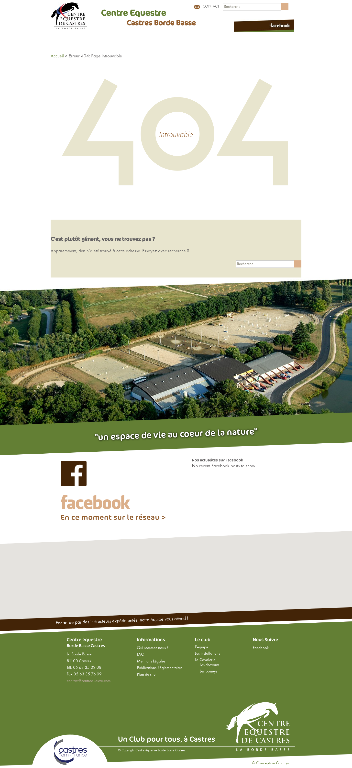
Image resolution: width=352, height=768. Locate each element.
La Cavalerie (205, 660)
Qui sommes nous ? (152, 648)
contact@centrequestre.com (89, 681)
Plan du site (146, 675)
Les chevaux (209, 665)
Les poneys (208, 671)
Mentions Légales (151, 661)
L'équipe (201, 647)
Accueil (57, 56)
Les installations (207, 654)
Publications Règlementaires (159, 668)
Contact (211, 7)
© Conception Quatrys (270, 763)
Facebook (261, 648)
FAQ (140, 655)
